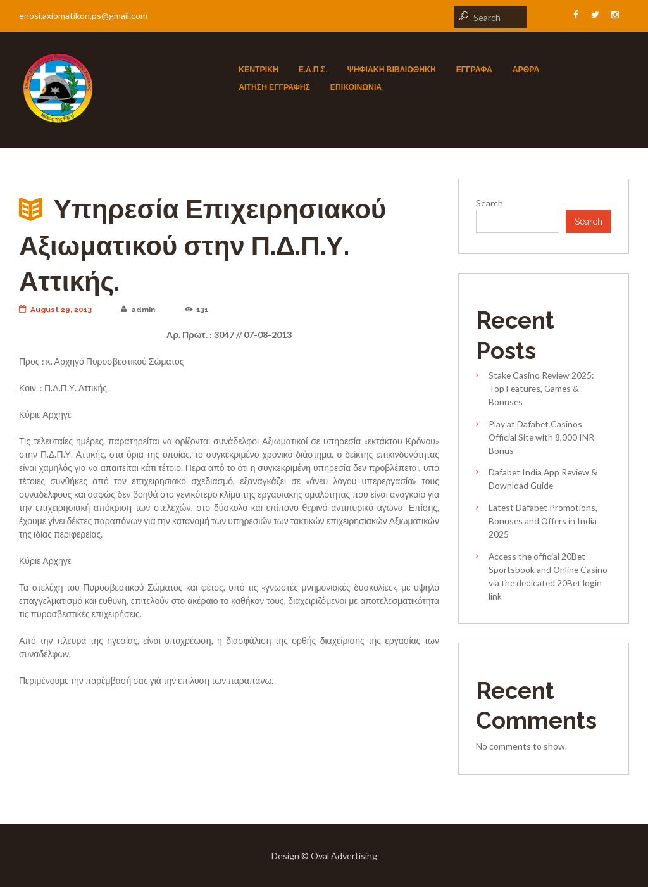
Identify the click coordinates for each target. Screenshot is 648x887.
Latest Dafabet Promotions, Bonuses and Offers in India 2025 (543, 520)
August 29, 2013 (55, 309)
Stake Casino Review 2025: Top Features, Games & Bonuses (541, 388)
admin (138, 309)
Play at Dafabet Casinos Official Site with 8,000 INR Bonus (541, 437)
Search (489, 203)
